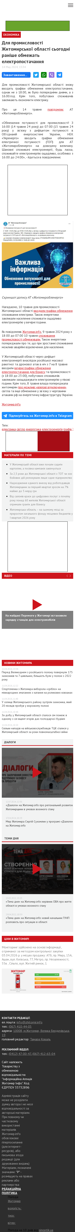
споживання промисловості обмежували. (28, 337)
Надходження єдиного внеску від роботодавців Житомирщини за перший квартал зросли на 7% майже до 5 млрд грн (40, 487)
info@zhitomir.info (29, 1022)
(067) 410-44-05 (20, 1026)
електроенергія (52, 429)
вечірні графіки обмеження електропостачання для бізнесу (26, 370)
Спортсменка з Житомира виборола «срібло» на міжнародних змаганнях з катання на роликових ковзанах (37, 690)
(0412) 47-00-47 (20, 1054)
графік (67, 429)
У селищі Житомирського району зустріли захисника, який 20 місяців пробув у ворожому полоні (37, 703)
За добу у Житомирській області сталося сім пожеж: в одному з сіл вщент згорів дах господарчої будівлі (34, 717)
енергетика (33, 429)
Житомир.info (31, 332)
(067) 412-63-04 (43, 1054)
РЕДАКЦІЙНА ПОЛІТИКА (11, 1191)
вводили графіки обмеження (53, 311)
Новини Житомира (18, 663)
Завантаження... (15, 75)
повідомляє (56, 109)
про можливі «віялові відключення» (42, 387)
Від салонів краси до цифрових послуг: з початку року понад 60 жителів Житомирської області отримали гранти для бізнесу (40, 500)
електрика (9, 429)
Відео (8, 576)
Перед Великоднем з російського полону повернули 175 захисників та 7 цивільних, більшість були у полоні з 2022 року (37, 675)
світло (21, 429)
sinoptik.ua (46, 1230)
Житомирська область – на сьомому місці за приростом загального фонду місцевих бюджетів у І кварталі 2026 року (41, 513)
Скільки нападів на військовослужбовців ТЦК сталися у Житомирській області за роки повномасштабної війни (35, 730)
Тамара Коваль (40, 1039)
